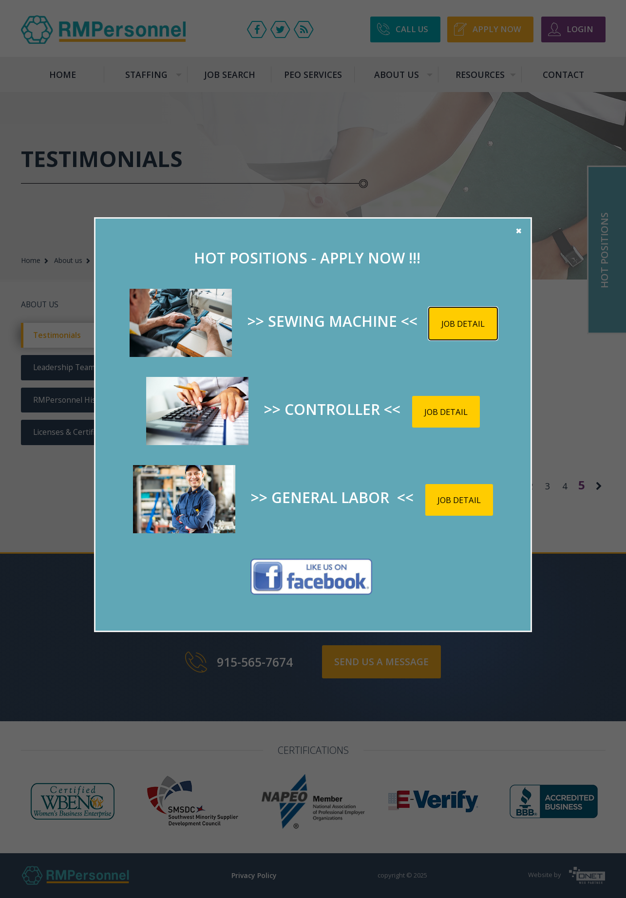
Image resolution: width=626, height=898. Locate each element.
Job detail (463, 323)
